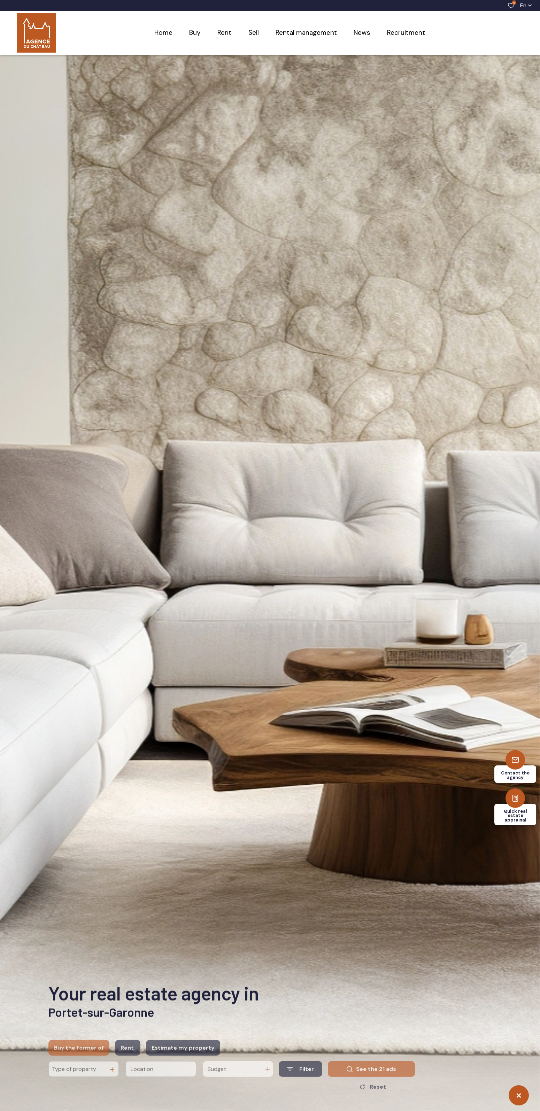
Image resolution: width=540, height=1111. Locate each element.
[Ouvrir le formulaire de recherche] (300, 1081)
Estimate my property (183, 1059)
